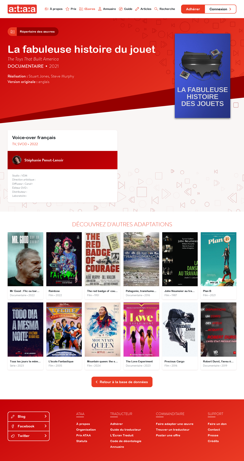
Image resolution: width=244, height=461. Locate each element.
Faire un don (217, 424)
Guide (125, 9)
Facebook (29, 426)
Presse (213, 435)
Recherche (164, 9)
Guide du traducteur (125, 429)
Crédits (213, 441)
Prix (71, 9)
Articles (143, 9)
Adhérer (193, 9)
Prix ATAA (83, 435)
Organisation (86, 429)
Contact (214, 429)
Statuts (81, 441)
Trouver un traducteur (172, 429)
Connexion (220, 9)
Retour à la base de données (121, 382)
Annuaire (107, 9)
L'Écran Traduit (121, 435)
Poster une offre (168, 435)
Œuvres (87, 9)
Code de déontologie (125, 441)
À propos (54, 9)
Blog (29, 416)
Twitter (29, 436)
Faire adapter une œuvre (174, 424)
